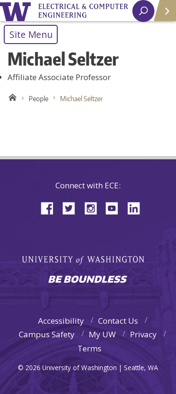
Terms (89, 348)
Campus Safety (47, 334)
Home (11, 98)
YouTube (115, 207)
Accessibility (61, 320)
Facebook (51, 207)
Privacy (143, 334)
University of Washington (17, 10)
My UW (102, 334)
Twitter (72, 207)
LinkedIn (137, 207)
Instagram (94, 207)
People (38, 98)
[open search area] (143, 11)
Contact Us (118, 320)
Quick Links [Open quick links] (162, 14)
